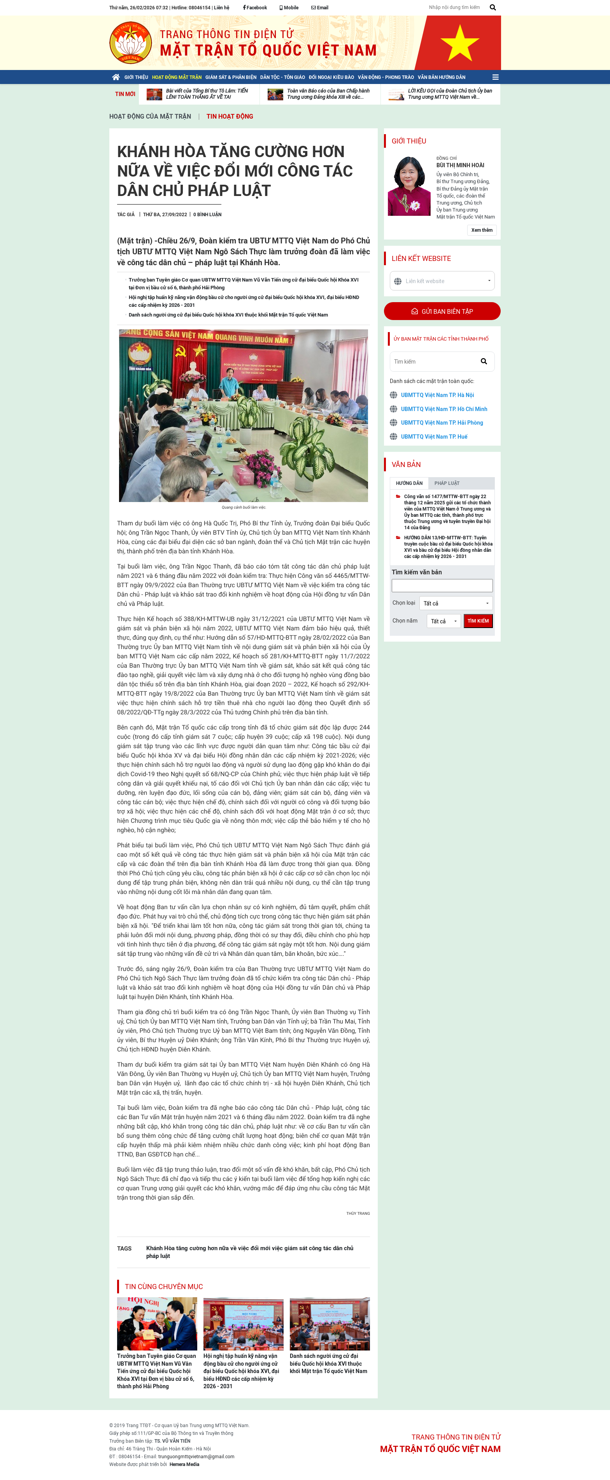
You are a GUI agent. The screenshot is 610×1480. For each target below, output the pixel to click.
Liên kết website (421, 258)
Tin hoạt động (230, 116)
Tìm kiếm (478, 621)
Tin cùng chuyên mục (164, 1286)
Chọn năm (405, 621)
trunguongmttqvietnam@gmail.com (196, 1456)
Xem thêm (482, 230)
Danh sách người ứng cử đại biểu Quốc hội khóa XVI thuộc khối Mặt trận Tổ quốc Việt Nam (328, 1363)
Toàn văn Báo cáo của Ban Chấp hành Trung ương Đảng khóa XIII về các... (328, 94)
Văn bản (406, 464)
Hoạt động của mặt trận (150, 116)
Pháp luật (447, 483)
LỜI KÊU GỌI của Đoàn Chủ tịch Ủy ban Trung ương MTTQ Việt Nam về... (450, 94)
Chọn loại (404, 603)
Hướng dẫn (409, 483)
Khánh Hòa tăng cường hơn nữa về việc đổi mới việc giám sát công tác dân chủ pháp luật (249, 1252)
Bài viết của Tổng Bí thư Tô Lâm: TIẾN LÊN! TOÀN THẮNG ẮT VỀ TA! (207, 94)
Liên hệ (221, 7)
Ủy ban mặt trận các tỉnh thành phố (441, 339)
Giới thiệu (409, 141)
